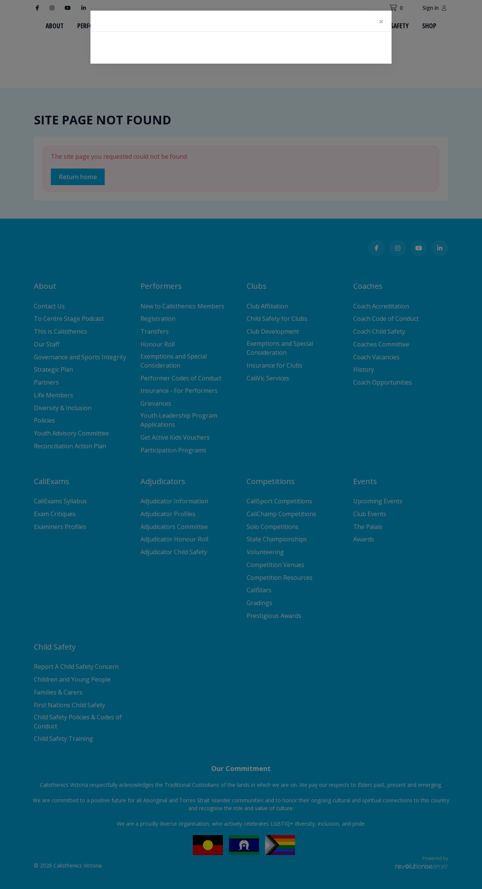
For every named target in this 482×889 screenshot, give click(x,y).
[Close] (381, 21)
